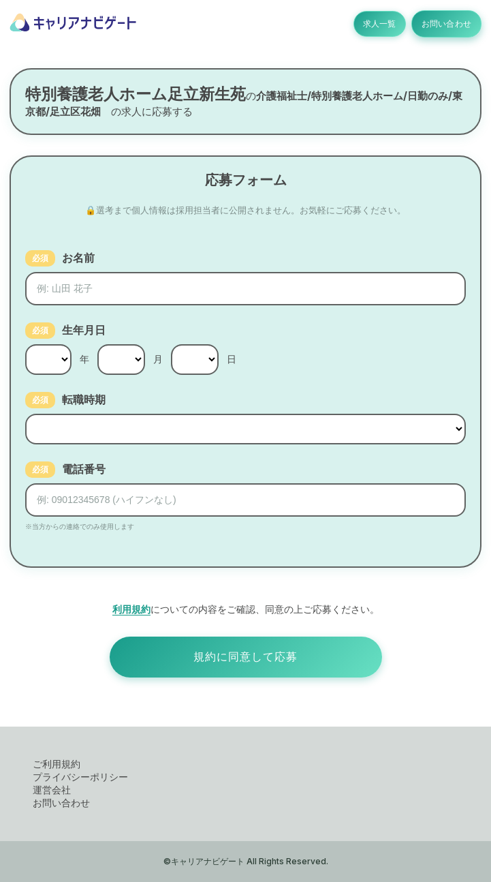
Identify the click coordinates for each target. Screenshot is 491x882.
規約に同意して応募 (245, 657)
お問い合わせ (443, 23)
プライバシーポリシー (80, 776)
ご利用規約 (56, 764)
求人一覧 (371, 23)
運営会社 (52, 789)
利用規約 (131, 609)
